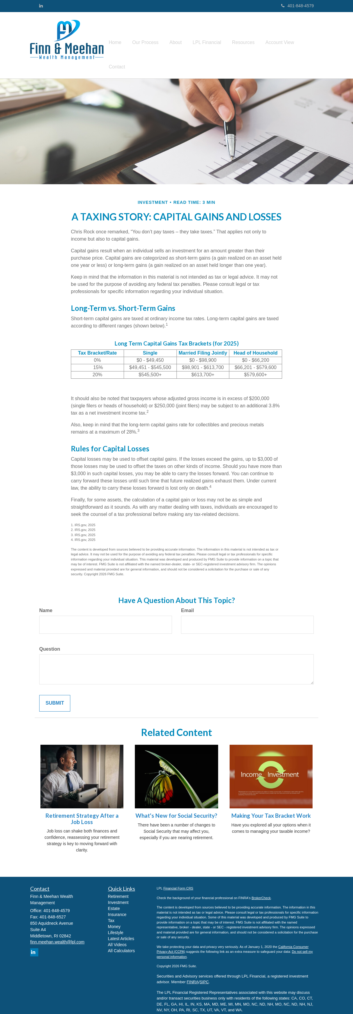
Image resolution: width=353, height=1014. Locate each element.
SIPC (203, 972)
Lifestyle (115, 923)
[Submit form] (54, 693)
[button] (178, 40)
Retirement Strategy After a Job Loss (82, 809)
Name (45, 601)
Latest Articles (121, 929)
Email (187, 601)
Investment (118, 893)
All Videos (117, 935)
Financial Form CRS (178, 879)
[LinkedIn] (41, 6)
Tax (111, 911)
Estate (114, 899)
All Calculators (121, 941)
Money (114, 917)
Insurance (117, 905)
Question (49, 639)
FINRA (193, 972)
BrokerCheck (261, 888)
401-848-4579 (297, 5)
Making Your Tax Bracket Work (271, 806)
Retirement (118, 887)
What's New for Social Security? (176, 806)
